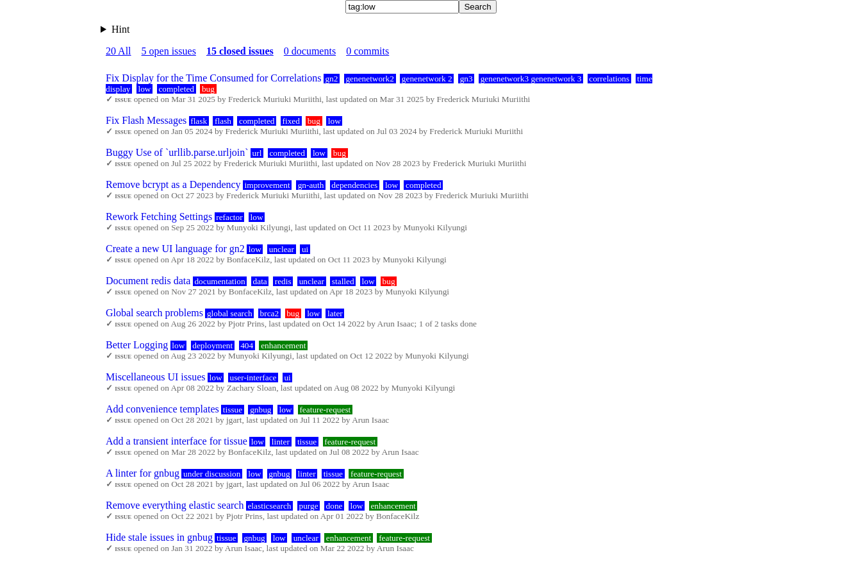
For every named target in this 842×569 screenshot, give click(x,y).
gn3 (466, 78)
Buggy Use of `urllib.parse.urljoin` (177, 152)
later (335, 313)
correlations (609, 78)
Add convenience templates (162, 408)
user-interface (252, 377)
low (144, 89)
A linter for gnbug (142, 473)
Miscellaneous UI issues (156, 376)
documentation (219, 281)
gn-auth (311, 185)
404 (246, 345)
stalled (343, 281)
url (257, 153)
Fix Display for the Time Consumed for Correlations (213, 77)
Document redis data (148, 280)
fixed (290, 121)
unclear (281, 249)
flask (198, 121)
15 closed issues (240, 51)
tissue (232, 409)
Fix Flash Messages (146, 120)
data (260, 281)
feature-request (325, 409)
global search (229, 313)
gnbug (260, 409)
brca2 (269, 313)
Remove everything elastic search (175, 505)
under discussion (211, 474)
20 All (118, 51)
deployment (212, 345)
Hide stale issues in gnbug (159, 537)
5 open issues (169, 51)
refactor (229, 217)
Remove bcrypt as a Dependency (173, 184)
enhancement (283, 345)
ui (305, 249)
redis (283, 281)
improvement (267, 185)
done (334, 506)
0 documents (310, 51)
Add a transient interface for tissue (176, 441)
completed (176, 89)
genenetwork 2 (427, 78)
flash (223, 121)
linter (281, 441)
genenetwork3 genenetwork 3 (531, 78)
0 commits (367, 51)
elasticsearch (269, 506)
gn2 (331, 78)
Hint (120, 29)
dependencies (354, 185)
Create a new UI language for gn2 (175, 248)
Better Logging (137, 344)
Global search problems (154, 312)
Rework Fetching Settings (159, 216)
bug (208, 89)
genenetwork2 (369, 78)
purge (308, 506)
